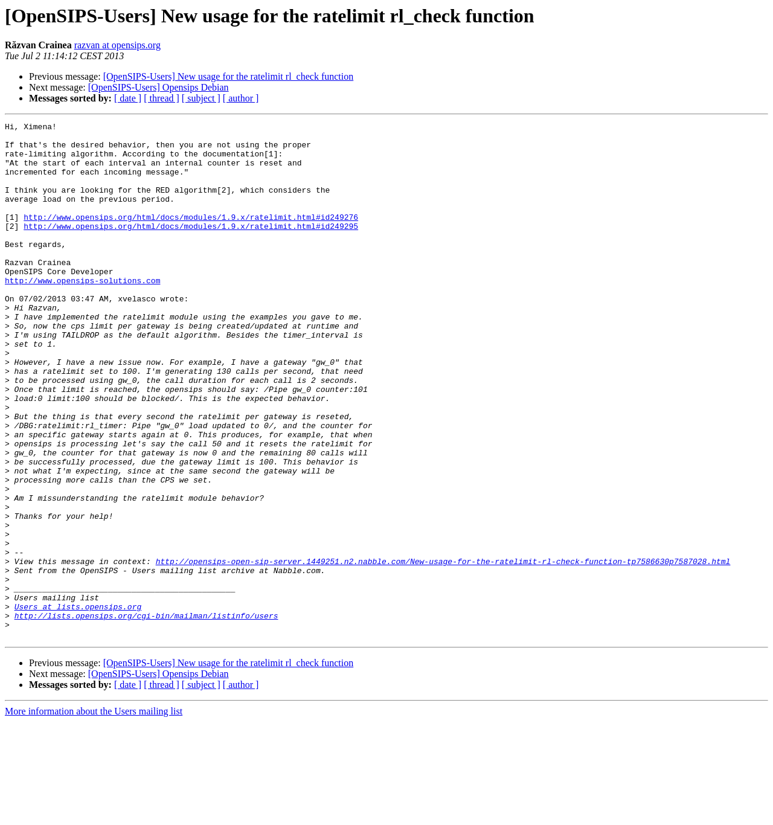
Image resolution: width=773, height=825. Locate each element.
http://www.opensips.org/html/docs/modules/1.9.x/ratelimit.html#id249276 (191, 236)
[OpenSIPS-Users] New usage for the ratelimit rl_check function (228, 76)
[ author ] (241, 98)
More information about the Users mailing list (93, 814)
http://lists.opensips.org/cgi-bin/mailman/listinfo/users (146, 715)
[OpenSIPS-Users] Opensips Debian (158, 87)
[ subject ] (201, 98)
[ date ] (127, 98)
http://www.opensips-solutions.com (82, 312)
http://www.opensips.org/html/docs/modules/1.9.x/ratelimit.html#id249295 (191, 247)
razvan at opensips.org (117, 45)
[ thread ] (161, 98)
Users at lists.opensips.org (78, 704)
